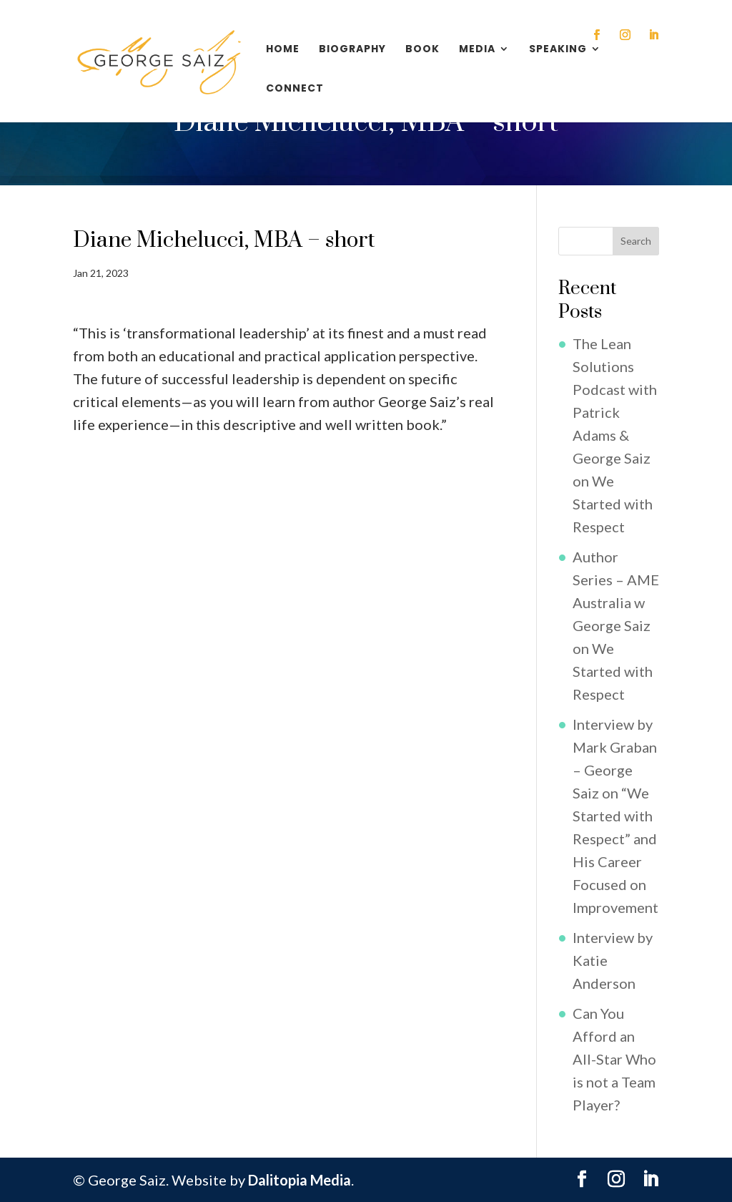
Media (477, 50)
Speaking (558, 50)
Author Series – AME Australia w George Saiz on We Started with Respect (616, 625)
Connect (295, 89)
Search (635, 241)
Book (422, 50)
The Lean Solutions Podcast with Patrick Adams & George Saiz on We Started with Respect (615, 435)
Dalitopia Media (299, 1179)
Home (283, 50)
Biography (352, 50)
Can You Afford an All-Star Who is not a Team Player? (614, 1059)
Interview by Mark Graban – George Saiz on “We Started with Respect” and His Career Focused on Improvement (615, 815)
